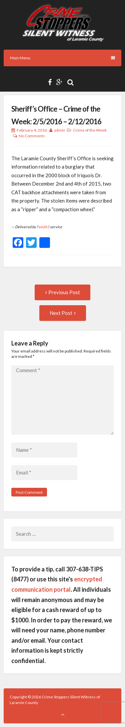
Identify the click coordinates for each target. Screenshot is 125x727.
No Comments (32, 135)
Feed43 (43, 227)
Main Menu (62, 57)
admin (59, 130)
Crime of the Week (90, 130)
